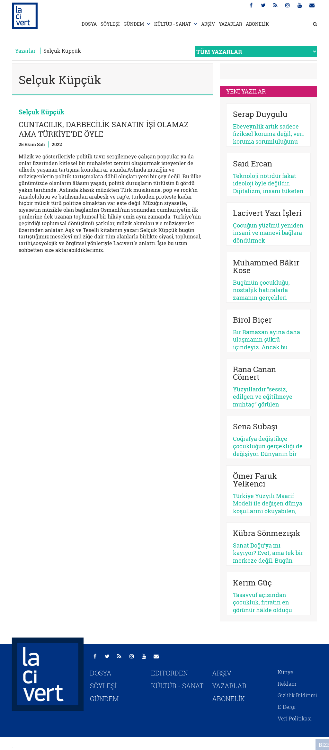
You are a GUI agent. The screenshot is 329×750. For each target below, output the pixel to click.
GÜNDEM (134, 24)
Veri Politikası (295, 718)
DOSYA (89, 24)
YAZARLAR (230, 24)
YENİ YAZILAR (246, 91)
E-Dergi (287, 706)
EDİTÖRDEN (169, 673)
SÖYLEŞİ (110, 24)
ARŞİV (208, 24)
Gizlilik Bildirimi (297, 695)
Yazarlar (25, 50)
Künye (285, 672)
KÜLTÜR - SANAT (172, 24)
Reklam (287, 683)
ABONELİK (257, 24)
